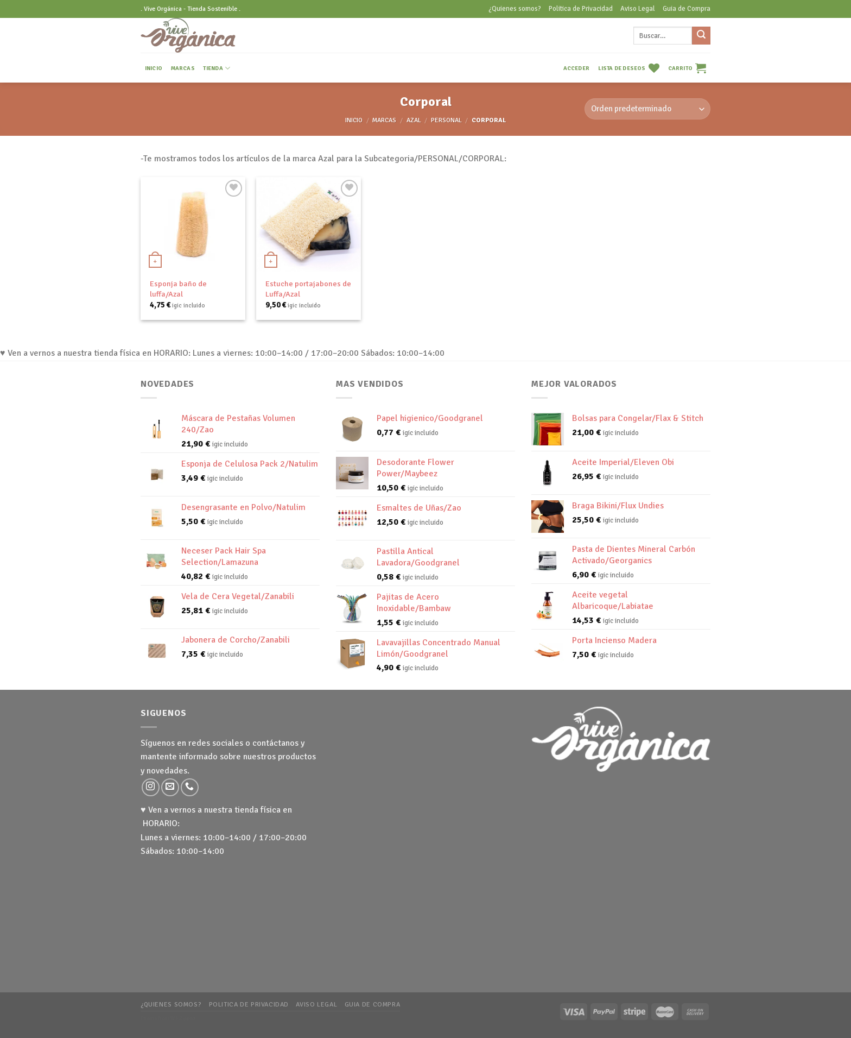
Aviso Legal (637, 8)
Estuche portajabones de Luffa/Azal (308, 289)
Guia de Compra (686, 8)
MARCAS (183, 68)
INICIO (153, 68)
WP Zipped (182, 1018)
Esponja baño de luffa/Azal (178, 289)
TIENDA (216, 68)
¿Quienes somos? (514, 8)
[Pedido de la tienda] (647, 108)
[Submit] (701, 36)
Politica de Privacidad (581, 8)
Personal (446, 120)
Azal (414, 120)
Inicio (354, 120)
